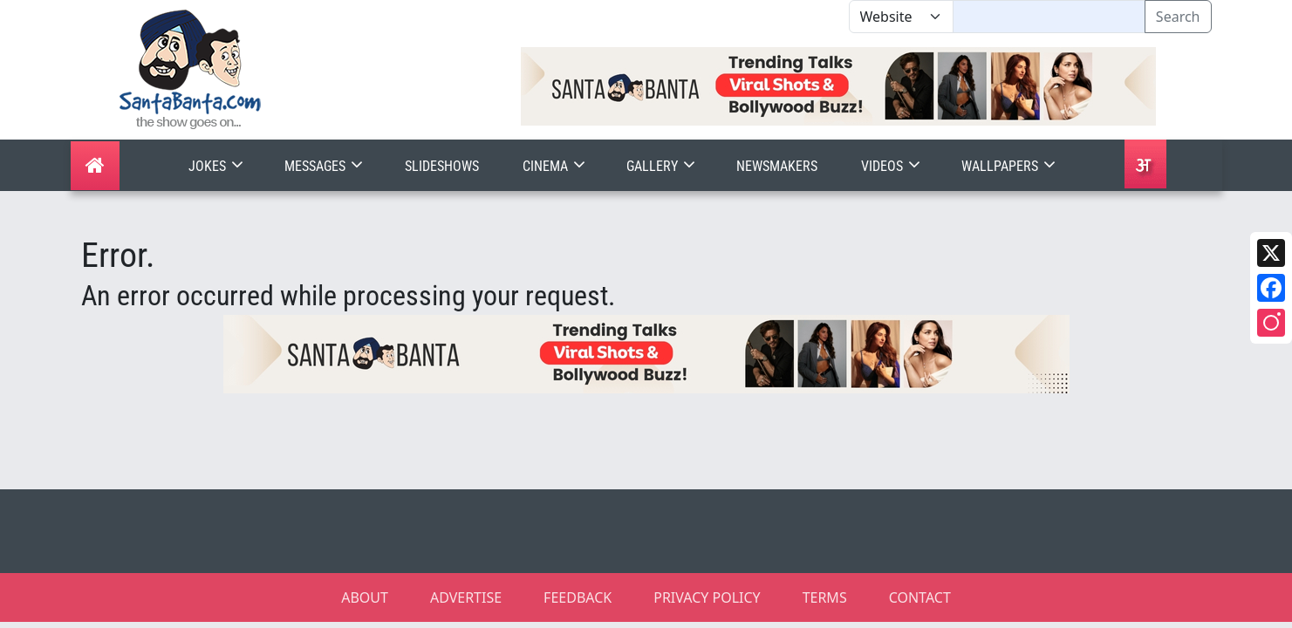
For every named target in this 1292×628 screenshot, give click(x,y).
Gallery (662, 166)
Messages (325, 166)
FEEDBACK (577, 597)
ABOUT (364, 597)
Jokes (217, 166)
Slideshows (442, 166)
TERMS (825, 597)
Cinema (556, 166)
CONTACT (920, 597)
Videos (892, 166)
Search (1178, 16)
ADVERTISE (466, 597)
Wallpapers (1010, 166)
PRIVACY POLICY (706, 597)
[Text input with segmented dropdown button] (1049, 16)
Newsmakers (776, 166)
